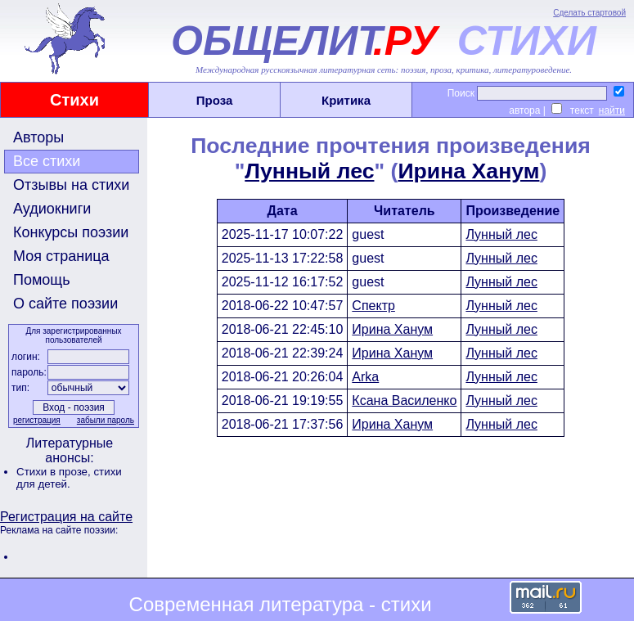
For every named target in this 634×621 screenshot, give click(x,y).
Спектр (373, 306)
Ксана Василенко (404, 400)
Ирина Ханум (468, 171)
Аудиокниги (52, 208)
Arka (365, 377)
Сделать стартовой (589, 12)
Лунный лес (309, 171)
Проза (214, 100)
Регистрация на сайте (66, 517)
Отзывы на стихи (71, 185)
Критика (346, 100)
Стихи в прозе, (54, 472)
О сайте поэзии (65, 303)
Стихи (74, 100)
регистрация (37, 420)
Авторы (38, 137)
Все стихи (46, 161)
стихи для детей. (69, 478)
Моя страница (61, 256)
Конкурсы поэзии (70, 232)
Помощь (41, 280)
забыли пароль (105, 420)
